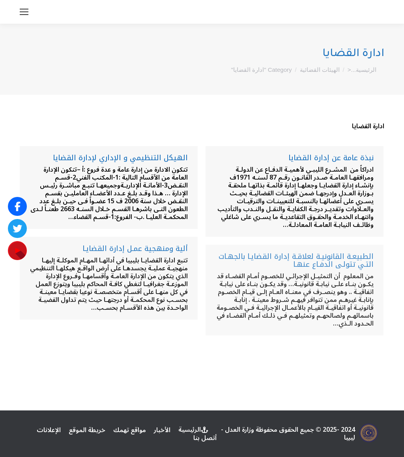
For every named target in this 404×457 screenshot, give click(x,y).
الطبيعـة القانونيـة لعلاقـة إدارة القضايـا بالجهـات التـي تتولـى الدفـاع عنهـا (296, 260)
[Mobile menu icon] (24, 12)
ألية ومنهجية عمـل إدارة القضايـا (135, 248)
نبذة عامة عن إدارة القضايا (331, 158)
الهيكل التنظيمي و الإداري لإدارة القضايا (120, 158)
